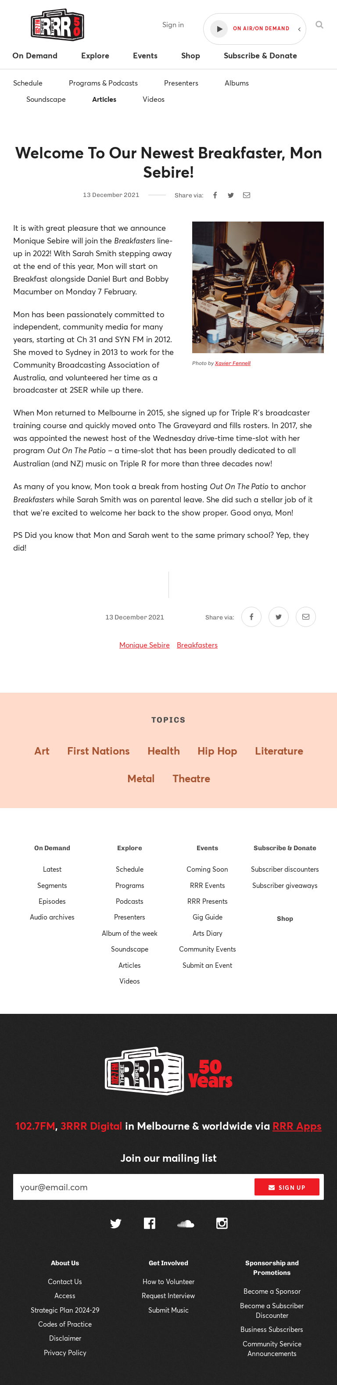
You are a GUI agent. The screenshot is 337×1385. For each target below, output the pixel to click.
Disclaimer (65, 1338)
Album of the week (130, 933)
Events (207, 848)
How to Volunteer (168, 1281)
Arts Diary (207, 933)
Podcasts (129, 901)
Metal (141, 778)
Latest (52, 869)
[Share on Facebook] (215, 195)
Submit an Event (207, 965)
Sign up (287, 1188)
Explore (129, 848)
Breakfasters (197, 644)
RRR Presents (207, 901)
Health (163, 751)
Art (42, 751)
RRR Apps (297, 1126)
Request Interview (168, 1295)
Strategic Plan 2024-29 (65, 1310)
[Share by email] (246, 195)
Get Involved (168, 1263)
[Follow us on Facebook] (149, 1224)
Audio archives (52, 917)
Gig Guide (207, 917)
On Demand (52, 848)
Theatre (191, 778)
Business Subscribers (271, 1329)
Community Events (207, 949)
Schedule (28, 82)
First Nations (98, 751)
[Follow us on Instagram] (222, 1224)
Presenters (181, 82)
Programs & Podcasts (103, 82)
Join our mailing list (168, 1158)
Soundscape (46, 99)
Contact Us (65, 1281)
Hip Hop (217, 751)
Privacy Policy (65, 1352)
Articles (104, 99)
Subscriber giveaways (285, 885)
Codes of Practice (65, 1324)
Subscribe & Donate (285, 848)
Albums (237, 82)
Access (64, 1295)
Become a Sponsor (272, 1291)
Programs (129, 885)
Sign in (173, 24)
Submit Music (168, 1310)
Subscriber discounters (285, 869)
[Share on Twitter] (230, 195)
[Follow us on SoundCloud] (185, 1225)
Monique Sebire (144, 644)
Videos (154, 99)
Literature (279, 751)
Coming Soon (207, 869)
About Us (65, 1263)
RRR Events (207, 885)
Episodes (52, 901)
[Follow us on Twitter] (116, 1225)
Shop (285, 919)
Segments (52, 885)
